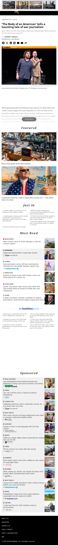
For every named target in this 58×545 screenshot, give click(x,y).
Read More (29, 119)
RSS (3, 537)
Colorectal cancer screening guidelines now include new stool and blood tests (14, 326)
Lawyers (8, 503)
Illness (7, 261)
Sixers (7, 295)
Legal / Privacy (7, 529)
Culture (16, 12)
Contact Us (6, 526)
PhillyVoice (5, 13)
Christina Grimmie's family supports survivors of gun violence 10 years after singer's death (42, 217)
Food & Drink (9, 284)
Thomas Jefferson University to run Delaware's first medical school (14, 211)
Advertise (5, 522)
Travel (7, 390)
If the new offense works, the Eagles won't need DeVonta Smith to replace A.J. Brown (42, 223)
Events (7, 47)
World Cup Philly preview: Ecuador (14, 227)
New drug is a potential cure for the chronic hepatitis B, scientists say (14, 314)
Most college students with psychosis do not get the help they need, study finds (42, 315)
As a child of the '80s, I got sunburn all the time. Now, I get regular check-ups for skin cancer (42, 326)
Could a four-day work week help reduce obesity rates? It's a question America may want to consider (42, 320)
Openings (8, 458)
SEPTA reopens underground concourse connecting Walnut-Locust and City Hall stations (42, 212)
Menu (54, 13)
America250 (9, 273)
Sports (7, 435)
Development (9, 239)
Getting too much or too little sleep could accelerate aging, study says (14, 320)
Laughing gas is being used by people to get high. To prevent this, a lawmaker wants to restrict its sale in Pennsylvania (15, 218)
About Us (5, 518)
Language (8, 424)
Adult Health (9, 413)
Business (8, 469)
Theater (14, 47)
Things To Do (9, 401)
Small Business (10, 379)
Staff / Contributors (9, 533)
